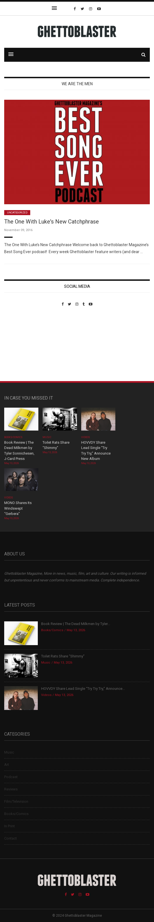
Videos (85, 437)
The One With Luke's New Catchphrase (51, 221)
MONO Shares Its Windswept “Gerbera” (18, 508)
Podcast (11, 777)
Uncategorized (17, 212)
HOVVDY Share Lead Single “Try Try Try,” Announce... (83, 688)
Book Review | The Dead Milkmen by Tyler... (75, 624)
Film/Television (16, 801)
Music (47, 437)
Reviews (11, 789)
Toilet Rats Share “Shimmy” (63, 656)
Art (6, 764)
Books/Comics (13, 437)
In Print (9, 826)
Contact (10, 838)
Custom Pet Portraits (20, 345)
